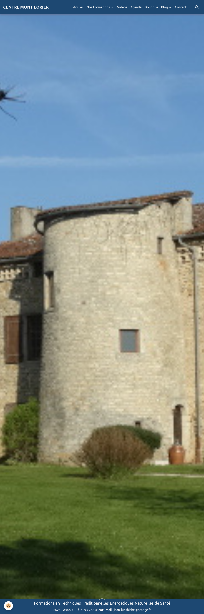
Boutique (151, 7)
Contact (180, 7)
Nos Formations (99, 7)
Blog (165, 7)
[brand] (26, 7)
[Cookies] (8, 605)
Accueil (78, 7)
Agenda (136, 7)
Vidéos (122, 7)
